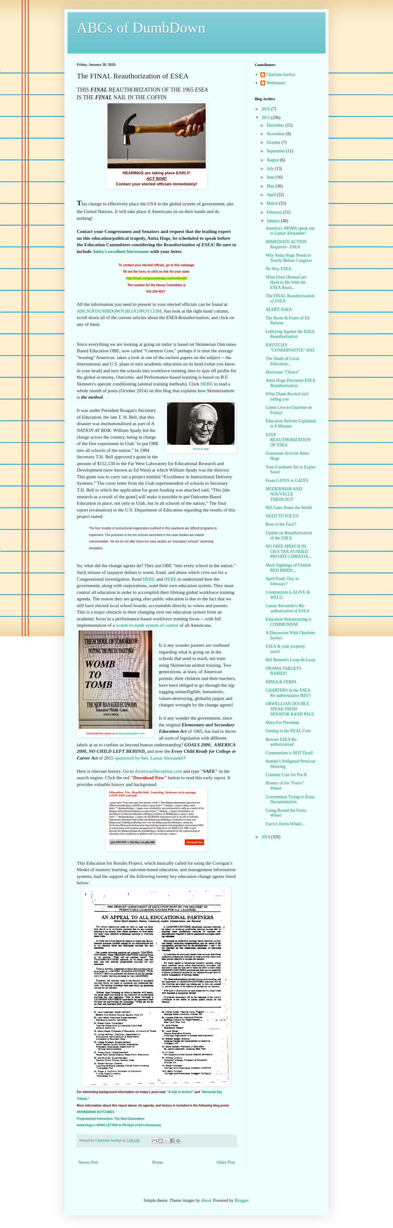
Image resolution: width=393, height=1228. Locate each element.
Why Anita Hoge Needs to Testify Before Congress (289, 258)
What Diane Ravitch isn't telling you (287, 396)
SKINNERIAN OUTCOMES (96, 1112)
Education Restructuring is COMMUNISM (288, 622)
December (276, 125)
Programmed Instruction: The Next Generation (110, 1118)
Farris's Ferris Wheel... (285, 824)
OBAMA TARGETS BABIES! (283, 671)
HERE (206, 383)
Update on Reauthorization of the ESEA (289, 535)
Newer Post (88, 1162)
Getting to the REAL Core (288, 731)
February (275, 212)
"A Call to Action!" (180, 1092)
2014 (266, 837)
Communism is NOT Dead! (289, 753)
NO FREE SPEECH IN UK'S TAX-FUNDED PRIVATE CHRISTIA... (288, 551)
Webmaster (276, 83)
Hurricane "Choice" (283, 372)
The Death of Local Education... (282, 361)
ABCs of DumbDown (141, 27)
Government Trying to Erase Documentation (290, 799)
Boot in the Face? (281, 524)
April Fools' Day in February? (282, 581)
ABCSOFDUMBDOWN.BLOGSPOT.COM (119, 311)
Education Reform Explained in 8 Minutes (291, 423)
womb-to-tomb (130, 625)
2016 (266, 109)
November (276, 134)
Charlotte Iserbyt (281, 74)
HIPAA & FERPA (281, 682)
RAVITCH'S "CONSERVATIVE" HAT (290, 348)
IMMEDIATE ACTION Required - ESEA (286, 244)
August (273, 160)
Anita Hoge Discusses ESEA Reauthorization (290, 383)
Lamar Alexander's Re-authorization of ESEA (287, 608)
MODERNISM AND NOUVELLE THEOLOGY (284, 494)
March (273, 203)
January (274, 221)
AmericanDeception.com (158, 771)
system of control (162, 625)
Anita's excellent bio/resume (120, 251)
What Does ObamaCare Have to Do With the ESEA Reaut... (286, 282)
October (274, 142)
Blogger (241, 1200)
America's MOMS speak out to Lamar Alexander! (290, 231)
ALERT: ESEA (279, 309)
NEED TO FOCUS (282, 516)
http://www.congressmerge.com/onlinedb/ (156, 278)
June (271, 177)
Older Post (226, 1162)
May (271, 186)
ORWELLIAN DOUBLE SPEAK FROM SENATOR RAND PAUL (290, 709)
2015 (266, 117)
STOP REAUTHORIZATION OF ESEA (288, 440)
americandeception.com (130, 733)
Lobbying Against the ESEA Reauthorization (290, 334)
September (276, 151)
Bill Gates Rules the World (289, 507)
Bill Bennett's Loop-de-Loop (290, 659)
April (272, 194)
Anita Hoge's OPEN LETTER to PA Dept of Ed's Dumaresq (119, 1125)
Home (157, 1162)
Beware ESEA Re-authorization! (282, 742)
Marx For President (282, 722)
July (271, 168)
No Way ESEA (278, 269)
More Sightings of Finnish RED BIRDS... (288, 568)
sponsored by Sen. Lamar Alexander (149, 757)
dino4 (206, 1200)
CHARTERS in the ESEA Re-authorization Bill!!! (288, 693)
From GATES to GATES (287, 480)
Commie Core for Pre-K (286, 774)
